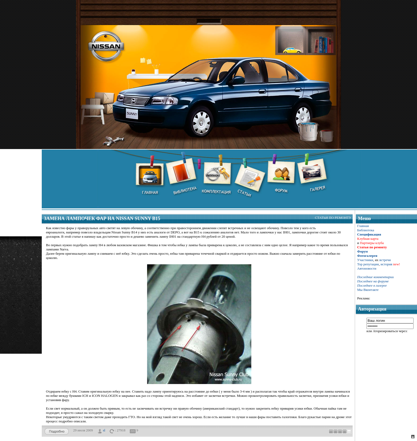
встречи (385, 260)
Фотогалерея (367, 256)
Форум (362, 251)
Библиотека (365, 230)
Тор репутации (368, 264)
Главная (363, 226)
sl (104, 430)
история (386, 264)
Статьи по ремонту (333, 218)
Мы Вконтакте (368, 290)
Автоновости (366, 268)
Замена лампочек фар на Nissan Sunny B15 (102, 218)
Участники (365, 260)
